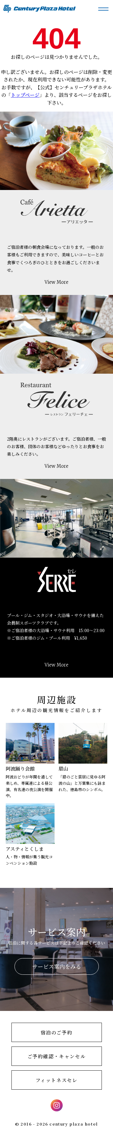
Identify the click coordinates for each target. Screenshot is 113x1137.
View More (56, 282)
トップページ (25, 94)
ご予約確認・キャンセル (56, 1056)
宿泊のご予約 (57, 1032)
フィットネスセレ (57, 1080)
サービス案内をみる (56, 966)
